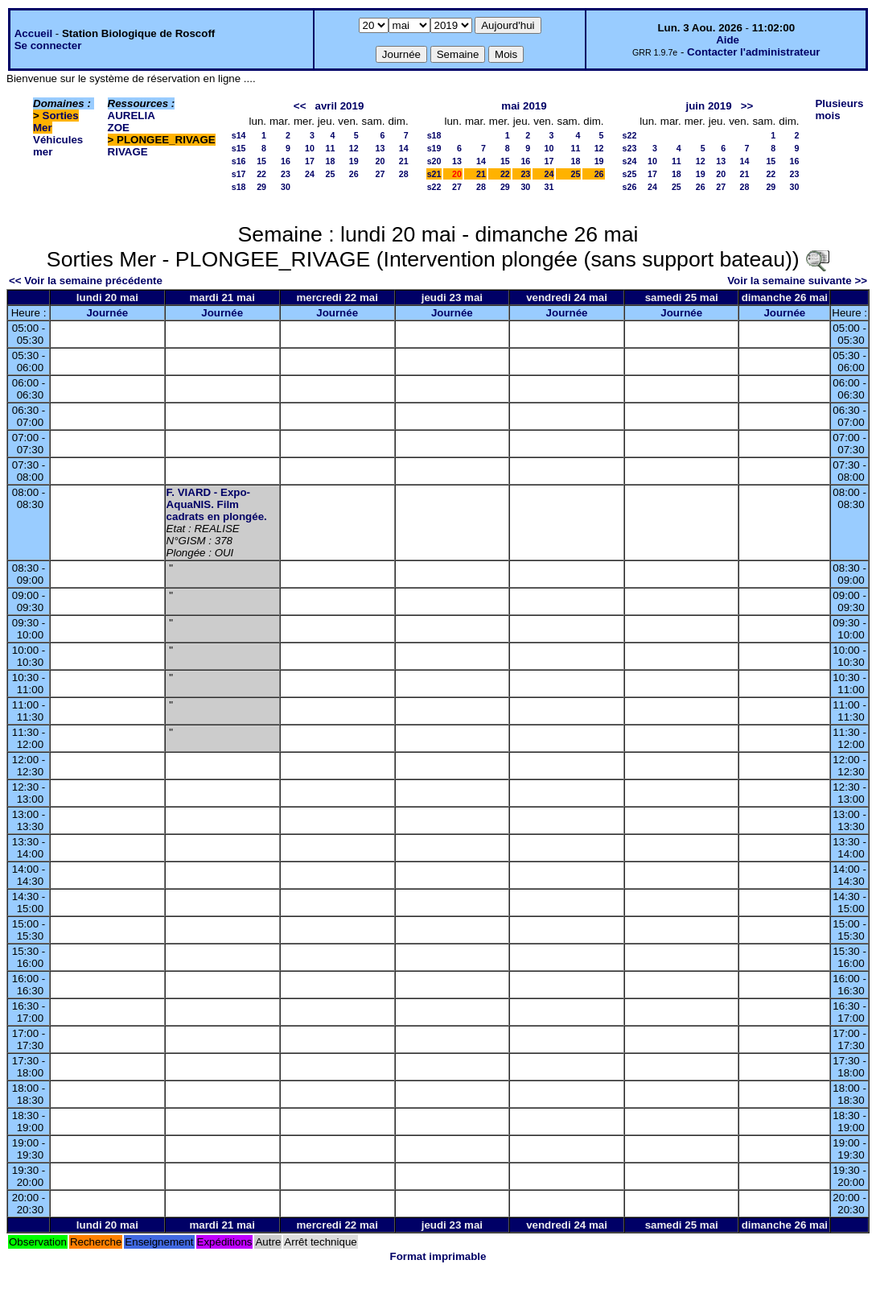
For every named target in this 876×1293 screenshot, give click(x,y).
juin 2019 (709, 106)
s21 (434, 174)
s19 (434, 148)
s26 (630, 187)
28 (404, 174)
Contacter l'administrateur (753, 52)
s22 (434, 187)
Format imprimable (438, 1256)
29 (261, 187)
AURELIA (131, 115)
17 (310, 161)
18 (330, 161)
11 (330, 148)
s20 (434, 161)
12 (354, 148)
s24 (630, 161)
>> (747, 106)
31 (549, 187)
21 (404, 161)
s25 (630, 174)
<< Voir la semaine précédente (85, 281)
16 (285, 161)
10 (310, 148)
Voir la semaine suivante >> (797, 281)
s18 (239, 187)
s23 (630, 148)
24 (310, 174)
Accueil (33, 33)
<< (300, 106)
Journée (107, 313)
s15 (239, 148)
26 (354, 174)
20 (380, 161)
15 (261, 161)
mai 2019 (523, 106)
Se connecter (48, 45)
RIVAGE (128, 152)
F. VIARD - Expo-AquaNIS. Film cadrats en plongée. (217, 504)
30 (285, 187)
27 (380, 174)
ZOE (119, 128)
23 (285, 174)
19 (354, 161)
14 (404, 148)
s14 (239, 135)
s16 (239, 161)
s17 (239, 174)
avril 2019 (339, 106)
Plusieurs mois (839, 109)
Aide (727, 40)
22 (261, 174)
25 (330, 174)
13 (380, 148)
